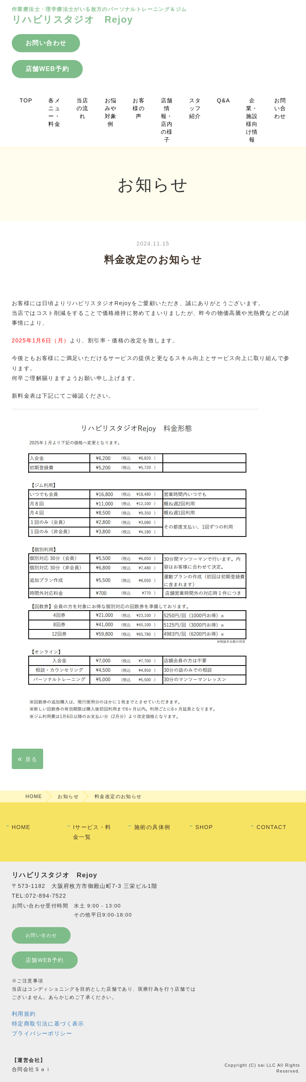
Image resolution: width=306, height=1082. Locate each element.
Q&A (223, 100)
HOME (34, 796)
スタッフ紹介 (195, 108)
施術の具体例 (152, 827)
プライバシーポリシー (42, 1033)
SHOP (204, 827)
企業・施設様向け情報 (252, 120)
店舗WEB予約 (45, 960)
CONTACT (271, 827)
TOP (26, 100)
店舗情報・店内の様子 (167, 120)
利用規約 (24, 1014)
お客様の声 (139, 108)
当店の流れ (82, 108)
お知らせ (68, 796)
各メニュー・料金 (54, 112)
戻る (27, 758)
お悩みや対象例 (111, 112)
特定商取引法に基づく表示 (48, 1023)
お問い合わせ (280, 108)
